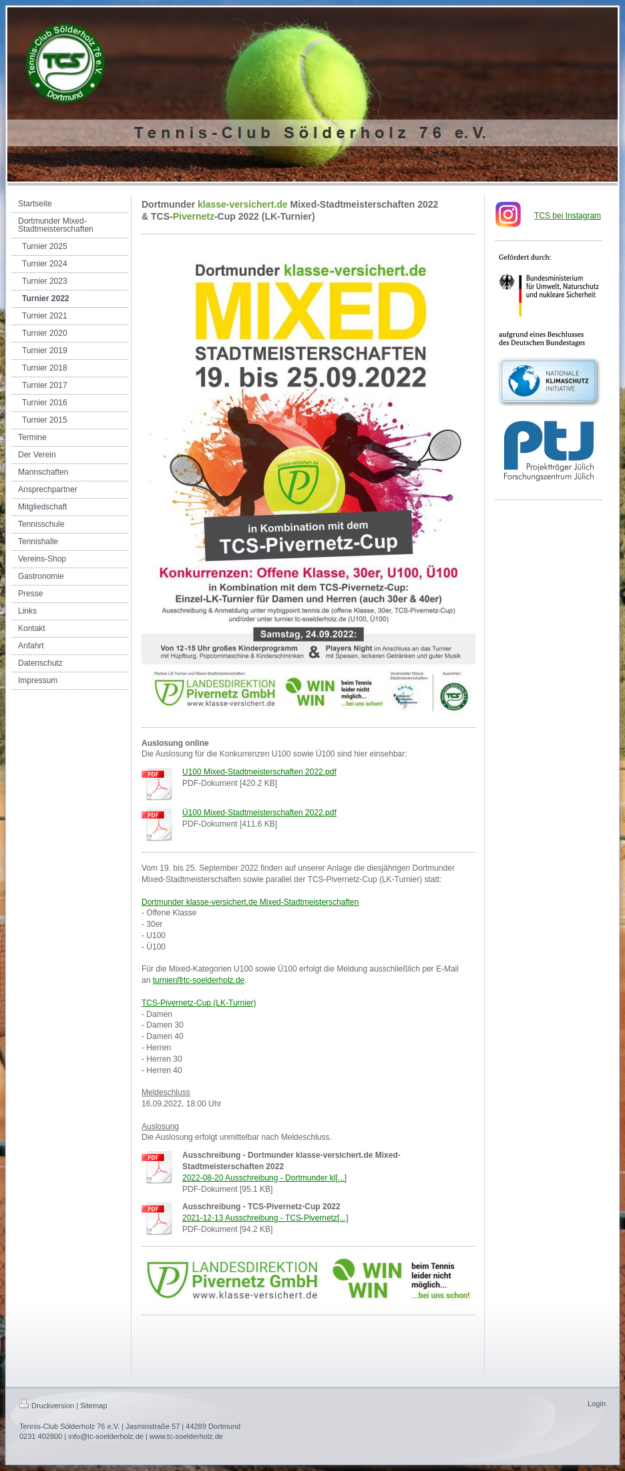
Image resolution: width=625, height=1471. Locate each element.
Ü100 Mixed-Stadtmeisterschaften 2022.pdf (259, 812)
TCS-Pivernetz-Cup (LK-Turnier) (199, 1003)
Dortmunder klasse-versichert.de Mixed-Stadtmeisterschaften (250, 902)
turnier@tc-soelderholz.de (199, 980)
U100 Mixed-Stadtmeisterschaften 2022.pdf (259, 772)
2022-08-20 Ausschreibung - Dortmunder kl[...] (264, 1178)
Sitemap (93, 1406)
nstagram (583, 215)
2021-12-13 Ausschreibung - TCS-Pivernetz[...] (265, 1218)
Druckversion (46, 1406)
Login (597, 1404)
